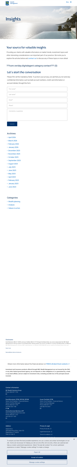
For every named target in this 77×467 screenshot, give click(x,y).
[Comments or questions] (37, 115)
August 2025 (13, 164)
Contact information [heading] (12, 387)
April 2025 (12, 177)
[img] (38, 22)
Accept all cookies (37, 457)
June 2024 (12, 187)
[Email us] (6, 394)
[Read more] (8, 348)
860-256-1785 (12, 406)
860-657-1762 (14, 414)
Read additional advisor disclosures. (14, 352)
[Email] (37, 100)
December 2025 (14, 150)
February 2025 (13, 180)
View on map (9, 434)
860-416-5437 (46, 406)
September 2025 (14, 160)
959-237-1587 (12, 416)
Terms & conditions (45, 434)
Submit (12, 124)
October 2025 (13, 157)
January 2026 (13, 147)
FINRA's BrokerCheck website (57, 364)
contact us (32, 58)
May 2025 (12, 174)
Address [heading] (8, 426)
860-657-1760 (14, 405)
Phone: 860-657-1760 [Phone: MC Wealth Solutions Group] (12, 392)
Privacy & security (45, 429)
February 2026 (13, 144)
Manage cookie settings (37, 462)
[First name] (37, 89)
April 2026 (12, 137)
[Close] (74, 439)
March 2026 (12, 141)
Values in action (14, 208)
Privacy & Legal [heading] (45, 426)
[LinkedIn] (8, 408)
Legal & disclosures (45, 431)
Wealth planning (14, 201)
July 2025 (11, 167)
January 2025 (13, 183)
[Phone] (37, 105)
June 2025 (12, 170)
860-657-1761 (48, 405)
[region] (38, 452)
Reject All (37, 452)
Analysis (11, 205)
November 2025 (14, 154)
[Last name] (37, 94)
